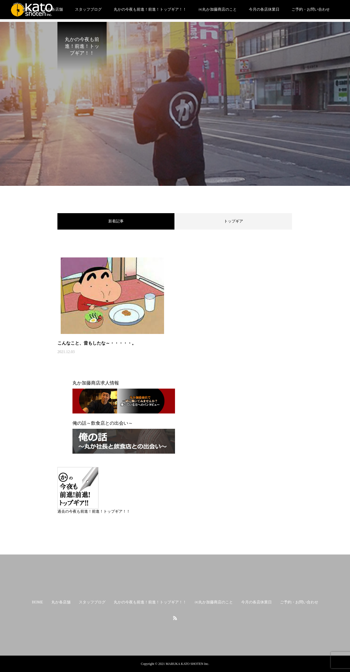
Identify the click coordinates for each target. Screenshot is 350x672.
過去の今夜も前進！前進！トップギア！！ (93, 511)
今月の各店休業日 (264, 9)
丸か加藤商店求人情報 (95, 383)
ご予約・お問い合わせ (310, 9)
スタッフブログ (88, 9)
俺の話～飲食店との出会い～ (102, 423)
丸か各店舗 (53, 9)
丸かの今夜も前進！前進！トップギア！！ (150, 9)
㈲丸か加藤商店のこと (218, 9)
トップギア (233, 221)
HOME (37, 602)
